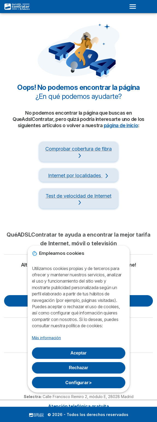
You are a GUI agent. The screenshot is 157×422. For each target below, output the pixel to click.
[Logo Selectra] (17, 6)
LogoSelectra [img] (36, 415)
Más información (46, 337)
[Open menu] (134, 6)
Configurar (78, 382)
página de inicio (121, 125)
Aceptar (78, 353)
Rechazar (78, 367)
